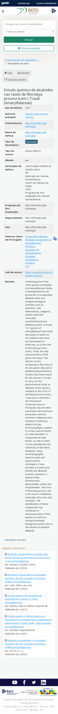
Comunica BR (24, 3)
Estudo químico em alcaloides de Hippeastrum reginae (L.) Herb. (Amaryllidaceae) (23, 599)
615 (27, 266)
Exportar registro (17, 79)
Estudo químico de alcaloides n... (22, 59)
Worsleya (30, 246)
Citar (9, 72)
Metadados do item (15, 539)
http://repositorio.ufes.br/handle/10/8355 (39, 274)
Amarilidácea (32, 259)
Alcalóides (30, 256)
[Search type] (29, 31)
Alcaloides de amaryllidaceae (33, 251)
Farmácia (30, 262)
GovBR (5, 3)
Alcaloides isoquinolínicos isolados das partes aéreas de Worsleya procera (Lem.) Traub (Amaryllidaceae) (27, 558)
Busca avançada (29, 48)
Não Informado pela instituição (35, 125)
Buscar (29, 39)
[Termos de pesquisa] (29, 24)
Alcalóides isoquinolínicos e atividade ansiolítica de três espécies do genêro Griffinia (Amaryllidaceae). (25, 644)
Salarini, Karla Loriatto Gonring (36, 115)
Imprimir (24, 72)
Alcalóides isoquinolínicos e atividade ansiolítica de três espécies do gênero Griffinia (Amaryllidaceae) (25, 578)
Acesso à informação (46, 3)
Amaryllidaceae (33, 243)
